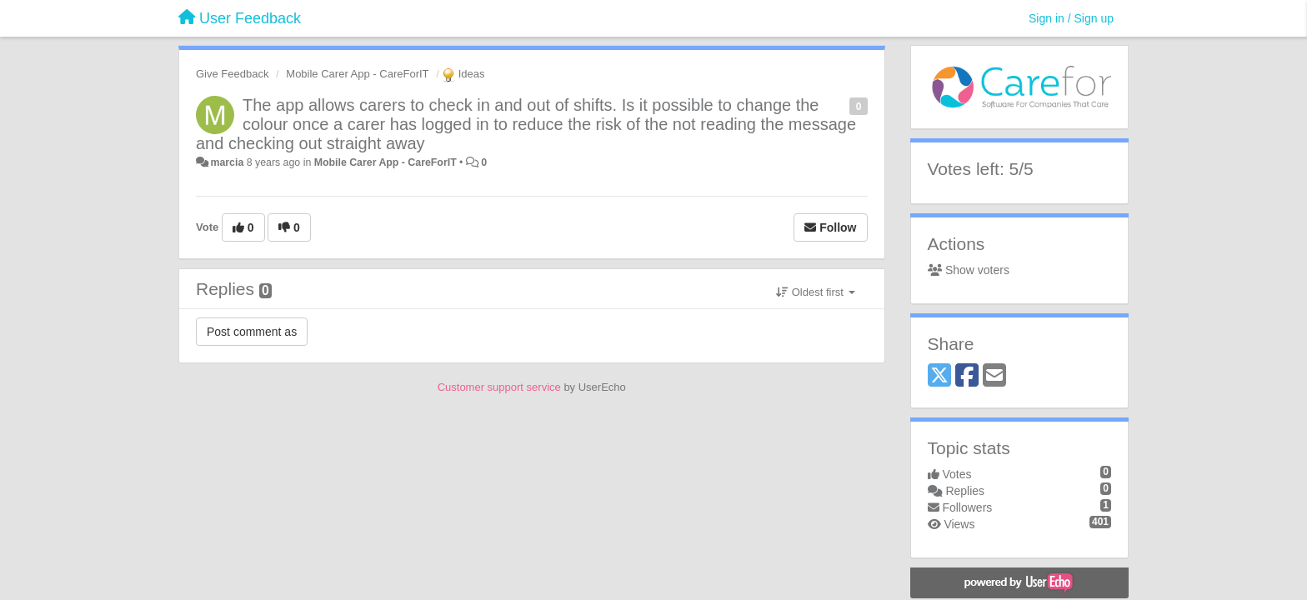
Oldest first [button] (815, 292)
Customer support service (499, 387)
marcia (226, 162)
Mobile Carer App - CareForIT (357, 74)
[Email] (994, 376)
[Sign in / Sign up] (1071, 18)
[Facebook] (967, 376)
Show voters (968, 270)
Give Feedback (232, 74)
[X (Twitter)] (939, 376)
